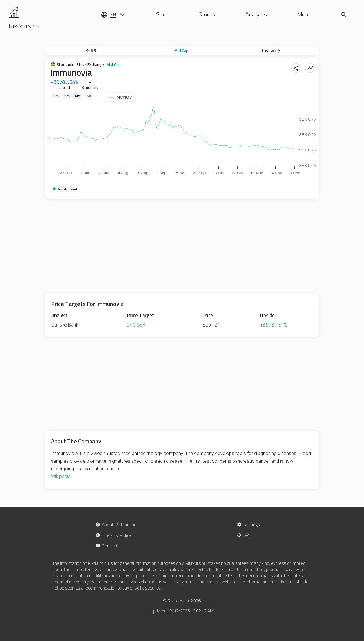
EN (113, 14)
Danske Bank (64, 324)
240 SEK (136, 324)
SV (123, 14)
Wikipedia (61, 476)
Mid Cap (181, 51)
